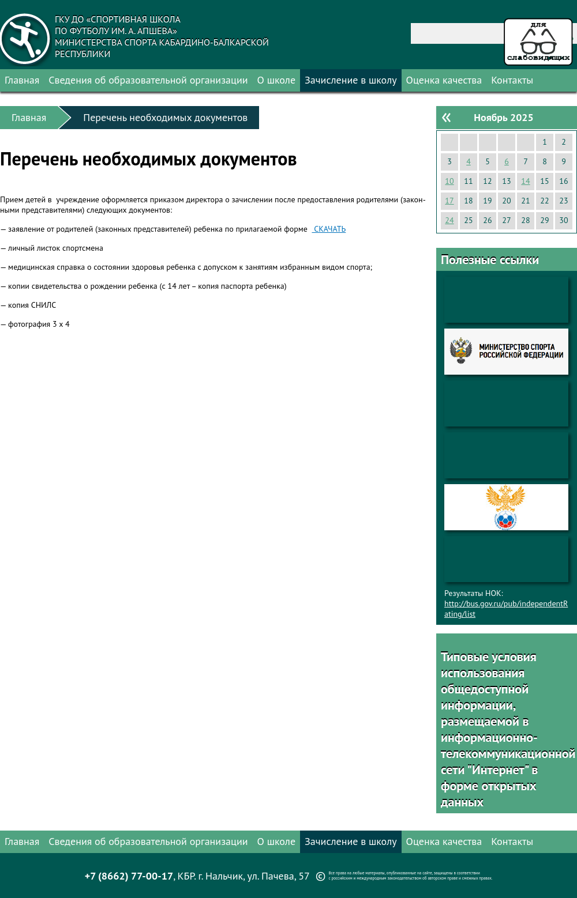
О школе (276, 79)
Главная (22, 79)
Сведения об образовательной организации (148, 79)
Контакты (512, 79)
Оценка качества (444, 79)
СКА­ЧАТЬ (329, 229)
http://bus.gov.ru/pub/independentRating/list (506, 608)
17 (449, 200)
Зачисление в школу (351, 79)
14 (525, 181)
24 (449, 220)
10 (449, 181)
